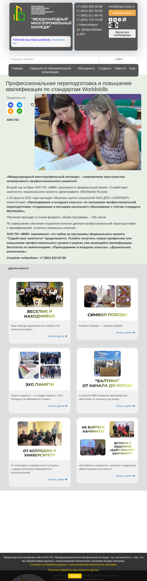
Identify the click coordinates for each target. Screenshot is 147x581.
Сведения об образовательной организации (50, 70)
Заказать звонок (122, 12)
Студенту (105, 68)
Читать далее (57, 336)
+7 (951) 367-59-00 (89, 11)
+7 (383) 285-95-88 (89, 6)
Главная (17, 68)
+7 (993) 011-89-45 (89, 15)
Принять (75, 575)
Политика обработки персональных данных (73, 570)
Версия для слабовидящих (122, 33)
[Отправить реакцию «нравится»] (32, 105)
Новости (120, 68)
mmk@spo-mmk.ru (122, 6)
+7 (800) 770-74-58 (89, 19)
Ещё (132, 68)
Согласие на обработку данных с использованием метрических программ (73, 564)
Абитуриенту (86, 68)
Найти (119, 59)
